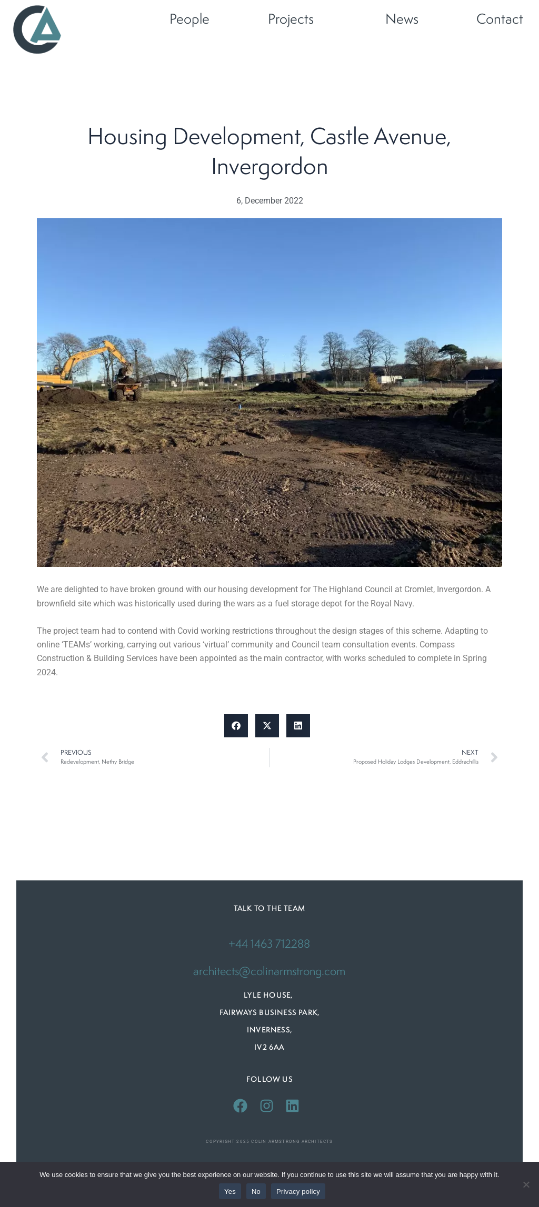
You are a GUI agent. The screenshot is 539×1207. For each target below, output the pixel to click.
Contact (499, 20)
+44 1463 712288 (269, 945)
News (401, 20)
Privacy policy (298, 1191)
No (256, 1191)
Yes (230, 1191)
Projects (291, 20)
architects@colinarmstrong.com (269, 972)
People (189, 20)
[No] (526, 1184)
